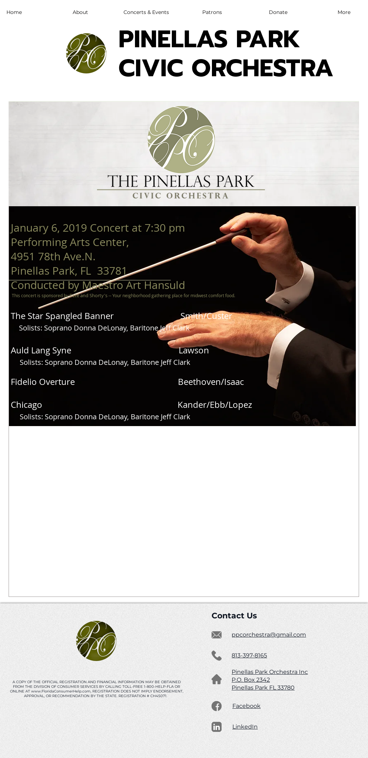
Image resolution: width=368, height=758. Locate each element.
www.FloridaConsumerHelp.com (61, 691)
